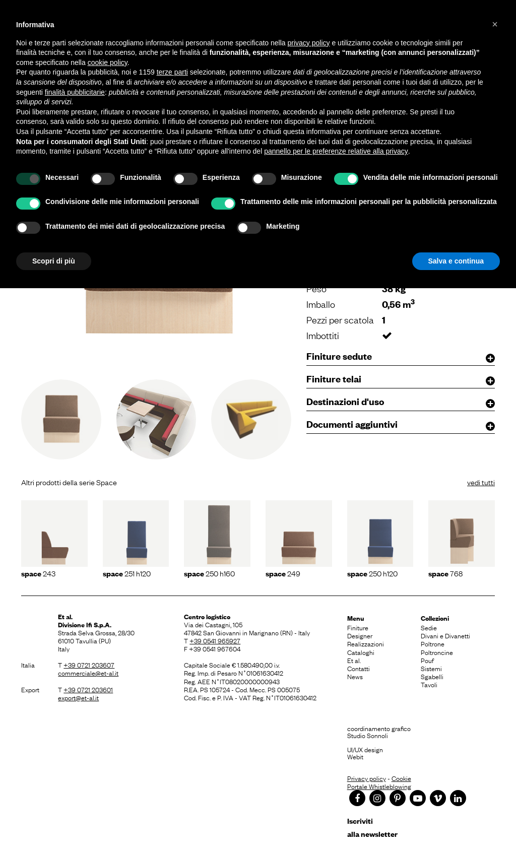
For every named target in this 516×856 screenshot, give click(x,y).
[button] (495, 24)
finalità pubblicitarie (75, 92)
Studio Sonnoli (367, 735)
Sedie (429, 627)
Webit (355, 756)
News (355, 676)
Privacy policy (366, 778)
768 (445, 572)
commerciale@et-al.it (88, 673)
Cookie (401, 778)
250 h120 (372, 572)
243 (38, 572)
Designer (359, 635)
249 (283, 572)
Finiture (357, 627)
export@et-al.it (78, 697)
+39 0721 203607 (88, 665)
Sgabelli (432, 676)
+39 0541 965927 (214, 640)
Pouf (427, 660)
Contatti (358, 668)
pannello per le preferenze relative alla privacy (336, 151)
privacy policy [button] (309, 43)
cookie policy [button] (107, 62)
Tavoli (429, 684)
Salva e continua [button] (456, 261)
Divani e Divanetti (445, 635)
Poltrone (432, 643)
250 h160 (209, 572)
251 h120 (127, 572)
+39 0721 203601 (88, 689)
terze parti (172, 72)
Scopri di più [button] (53, 261)
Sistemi (431, 668)
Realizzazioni (365, 643)
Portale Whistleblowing (379, 786)
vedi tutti (481, 481)
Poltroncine (437, 652)
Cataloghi (360, 652)
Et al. (354, 660)
